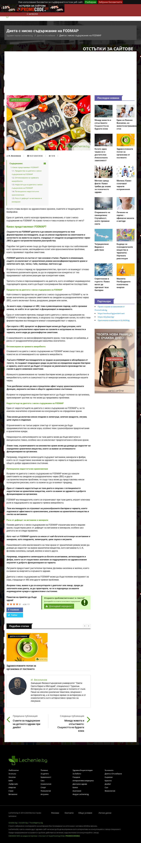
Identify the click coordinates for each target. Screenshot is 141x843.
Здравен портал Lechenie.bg (19, 35)
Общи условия (85, 813)
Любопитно (14, 770)
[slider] (14, 604)
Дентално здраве (80, 784)
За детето (45, 773)
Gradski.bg (13, 822)
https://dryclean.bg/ (106, 317)
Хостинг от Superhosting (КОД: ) (59, 836)
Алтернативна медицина (83, 780)
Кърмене (108, 777)
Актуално (45, 794)
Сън (106, 787)
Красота (108, 780)
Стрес (11, 791)
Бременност (46, 777)
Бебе (11, 780)
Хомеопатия (46, 784)
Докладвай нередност (59, 606)
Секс (42, 780)
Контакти (69, 813)
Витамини (13, 794)
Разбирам (90, 2)
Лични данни (105, 813)
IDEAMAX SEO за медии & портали (23, 836)
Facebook (13, 610)
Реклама (55, 813)
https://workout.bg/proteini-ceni (111, 313)
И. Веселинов (15, 156)
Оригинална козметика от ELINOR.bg (113, 320)
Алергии (12, 787)
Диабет (108, 784)
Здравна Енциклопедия (83, 770)
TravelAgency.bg (36, 822)
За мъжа (12, 773)
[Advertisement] (70, 74)
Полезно (44, 770)
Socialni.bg (23, 822)
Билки (75, 787)
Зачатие (12, 777)
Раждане (76, 777)
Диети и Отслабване (46, 35)
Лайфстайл (13, 784)
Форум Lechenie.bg (81, 794)
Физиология (110, 791)
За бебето (77, 773)
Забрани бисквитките (110, 2)
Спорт (43, 787)
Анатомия (77, 791)
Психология (46, 791)
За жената (109, 770)
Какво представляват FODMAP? (25, 167)
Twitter (12, 615)
